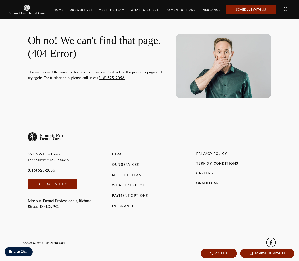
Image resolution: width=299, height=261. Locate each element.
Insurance (211, 9)
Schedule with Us (251, 9)
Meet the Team (112, 9)
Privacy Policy (211, 153)
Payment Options (180, 9)
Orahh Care (208, 183)
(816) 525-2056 (111, 77)
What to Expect (145, 9)
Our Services (81, 9)
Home (58, 9)
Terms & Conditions (217, 163)
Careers (204, 173)
